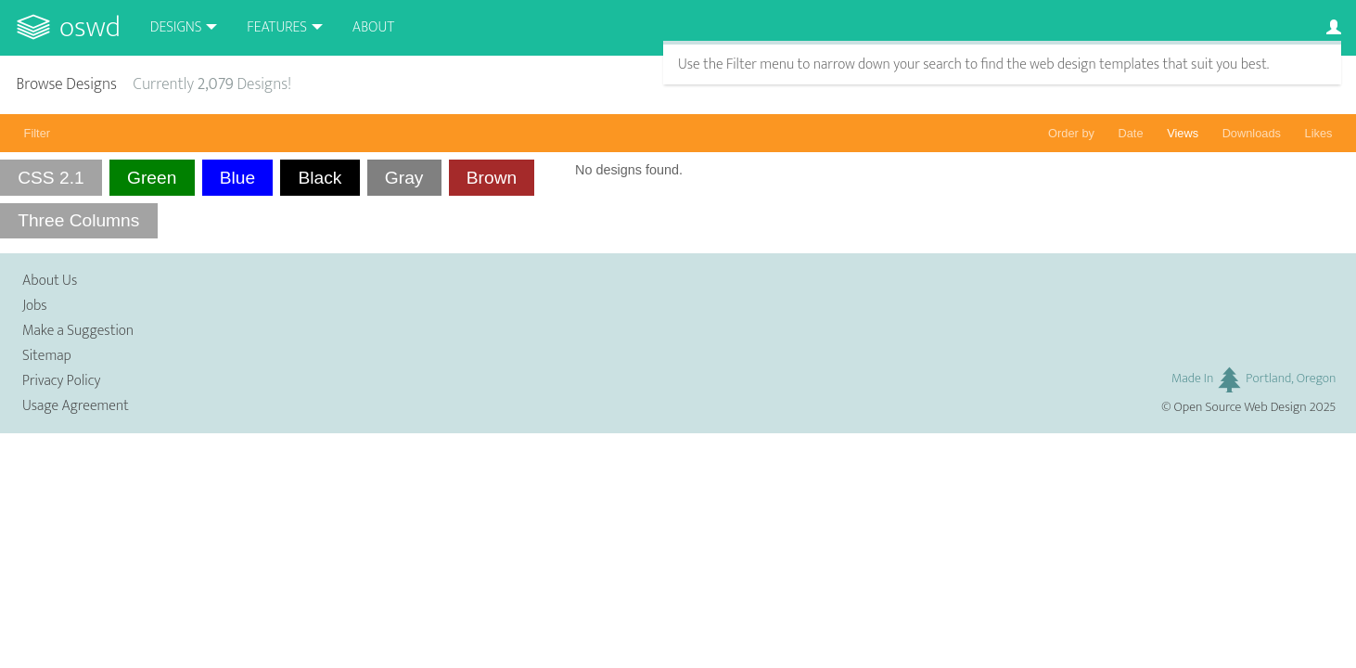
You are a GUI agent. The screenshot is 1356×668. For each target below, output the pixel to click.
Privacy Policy (61, 380)
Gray (404, 177)
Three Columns (78, 220)
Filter (37, 133)
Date (1131, 133)
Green (151, 177)
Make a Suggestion (78, 330)
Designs (176, 27)
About (373, 27)
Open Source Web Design (1240, 407)
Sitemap (46, 355)
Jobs (34, 305)
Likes (1319, 133)
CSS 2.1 (50, 177)
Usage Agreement (75, 405)
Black (320, 177)
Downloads (1251, 133)
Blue (237, 177)
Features (277, 27)
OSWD (90, 27)
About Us (49, 280)
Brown (492, 177)
